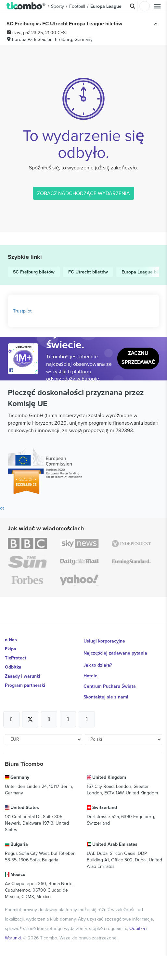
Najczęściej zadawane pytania (115, 653)
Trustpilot (22, 311)
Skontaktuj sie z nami (106, 697)
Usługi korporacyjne (104, 641)
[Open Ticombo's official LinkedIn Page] (87, 719)
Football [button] (77, 6)
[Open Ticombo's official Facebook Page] (23, 370)
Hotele (90, 675)
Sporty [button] (57, 6)
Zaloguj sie (144, 6)
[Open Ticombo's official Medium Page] (68, 719)
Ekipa (10, 648)
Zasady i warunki (22, 676)
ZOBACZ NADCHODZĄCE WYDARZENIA (83, 193)
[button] (26, 6)
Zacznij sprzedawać (138, 357)
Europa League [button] (106, 6)
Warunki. (14, 938)
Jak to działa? (98, 665)
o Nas (11, 639)
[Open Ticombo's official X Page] (30, 719)
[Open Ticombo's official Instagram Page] (49, 719)
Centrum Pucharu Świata (110, 686)
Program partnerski (25, 685)
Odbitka (13, 667)
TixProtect (15, 658)
